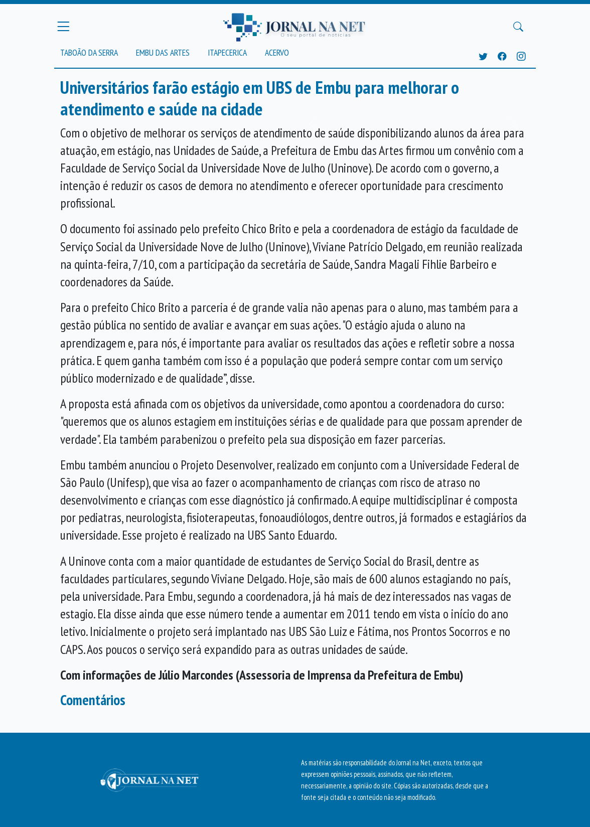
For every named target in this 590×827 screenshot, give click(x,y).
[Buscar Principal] (518, 26)
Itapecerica (227, 52)
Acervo (277, 52)
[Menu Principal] (63, 27)
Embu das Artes (163, 52)
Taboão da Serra (89, 52)
